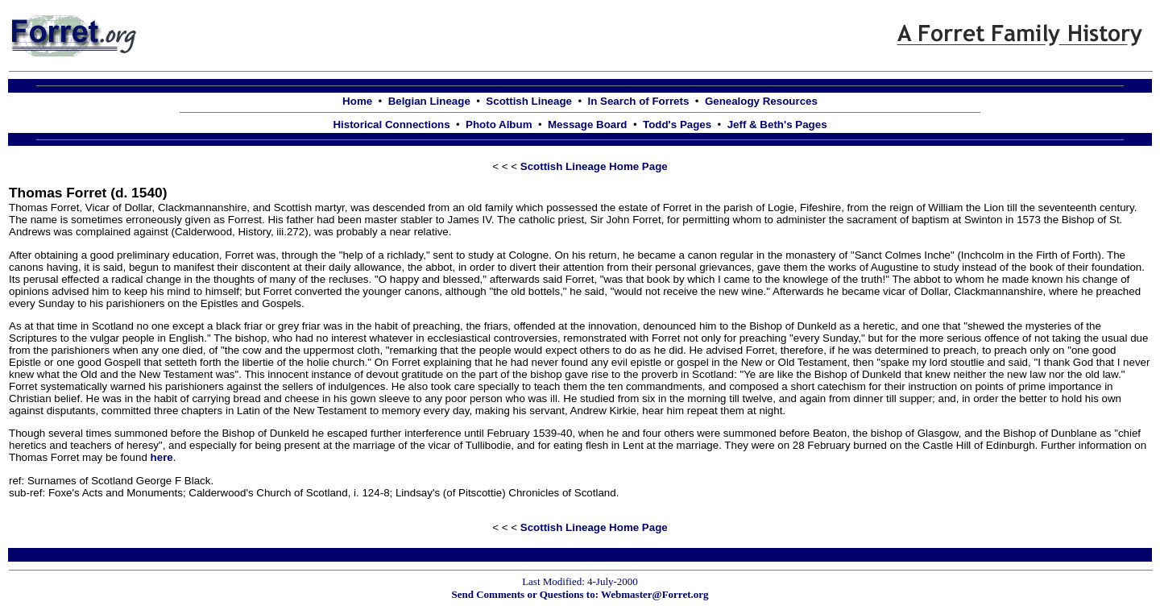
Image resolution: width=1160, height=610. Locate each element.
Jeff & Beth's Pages (777, 124)
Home (357, 101)
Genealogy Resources (761, 101)
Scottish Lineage (529, 101)
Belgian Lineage (429, 101)
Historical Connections (391, 124)
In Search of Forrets (638, 101)
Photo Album (499, 124)
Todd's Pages (677, 124)
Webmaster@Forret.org (655, 594)
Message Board (588, 124)
